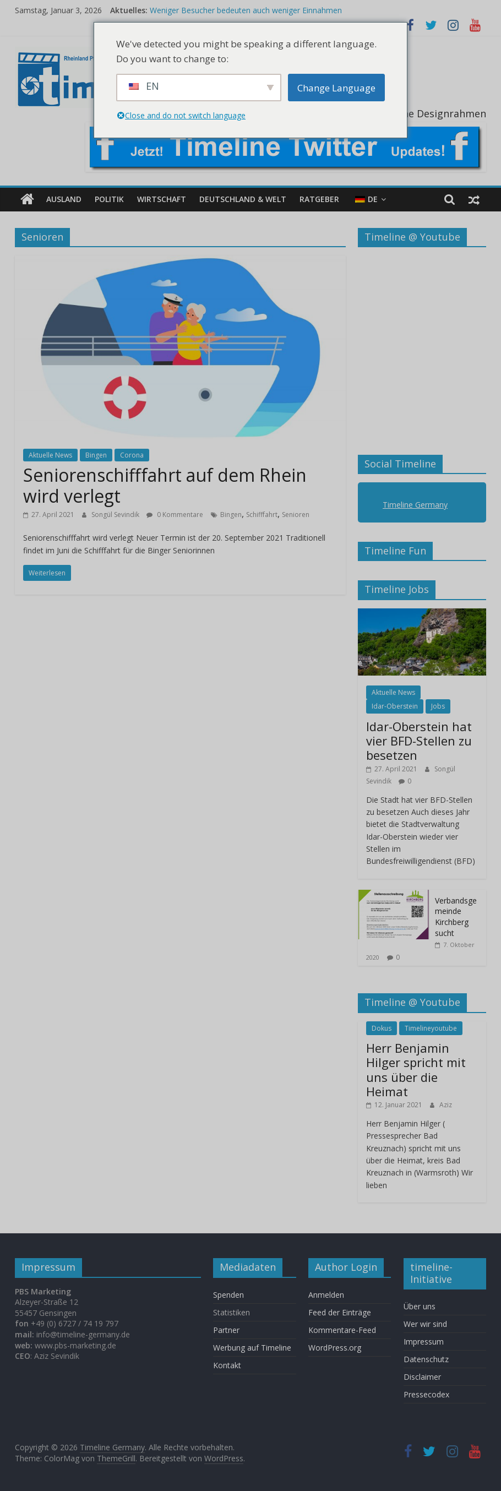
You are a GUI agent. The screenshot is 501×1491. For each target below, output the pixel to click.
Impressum (424, 1341)
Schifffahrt (261, 514)
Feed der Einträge (339, 1312)
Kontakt (227, 1365)
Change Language (336, 87)
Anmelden (326, 1294)
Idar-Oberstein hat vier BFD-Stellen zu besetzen (419, 741)
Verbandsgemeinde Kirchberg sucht (456, 916)
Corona (132, 455)
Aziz (445, 1104)
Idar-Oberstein (395, 706)
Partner (226, 1330)
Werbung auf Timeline (252, 1347)
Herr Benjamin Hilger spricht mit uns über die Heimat (416, 1070)
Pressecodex (426, 1394)
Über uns (421, 1306)
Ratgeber (319, 199)
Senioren (295, 514)
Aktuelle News (50, 455)
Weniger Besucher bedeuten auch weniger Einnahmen (246, 10)
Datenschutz (426, 1359)
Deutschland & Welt (242, 199)
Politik (109, 199)
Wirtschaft (161, 199)
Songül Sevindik (116, 514)
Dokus (381, 1028)
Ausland (63, 199)
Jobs (438, 706)
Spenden (228, 1294)
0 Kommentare (174, 514)
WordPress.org (334, 1347)
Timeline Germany (415, 504)
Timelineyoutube (431, 1028)
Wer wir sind (425, 1324)
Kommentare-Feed (342, 1330)
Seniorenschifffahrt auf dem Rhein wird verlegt (165, 485)
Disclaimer (422, 1377)
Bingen (96, 455)
